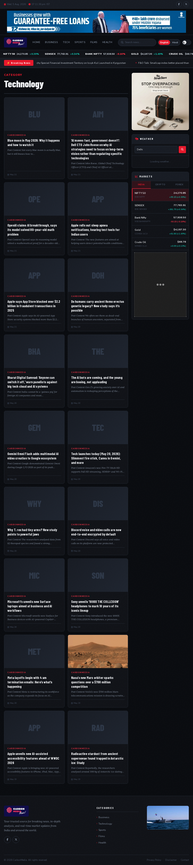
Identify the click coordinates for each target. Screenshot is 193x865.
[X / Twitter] (186, 4)
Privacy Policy (154, 860)
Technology (105, 823)
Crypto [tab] (160, 184)
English (164, 42)
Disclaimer (171, 860)
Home (36, 42)
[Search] (139, 42)
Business (51, 42)
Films (94, 42)
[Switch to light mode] (186, 42)
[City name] (156, 149)
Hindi (175, 42)
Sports (80, 42)
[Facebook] (179, 4)
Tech (66, 42)
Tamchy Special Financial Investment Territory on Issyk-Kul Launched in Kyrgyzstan (81, 63)
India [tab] (141, 184)
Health (107, 42)
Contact (185, 860)
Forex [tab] (179, 184)
